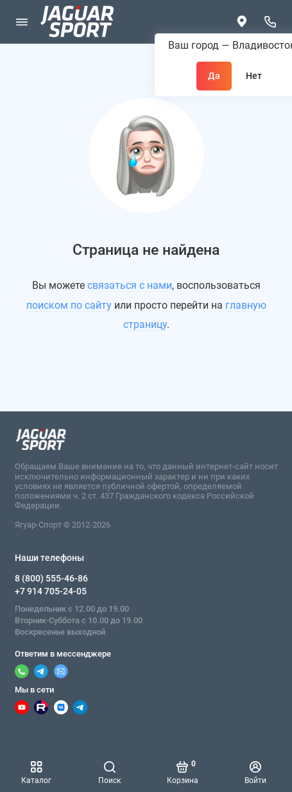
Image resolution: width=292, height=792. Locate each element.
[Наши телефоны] (271, 22)
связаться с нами (129, 285)
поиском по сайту (69, 305)
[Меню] (22, 22)
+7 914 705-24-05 (51, 591)
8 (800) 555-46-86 (51, 578)
